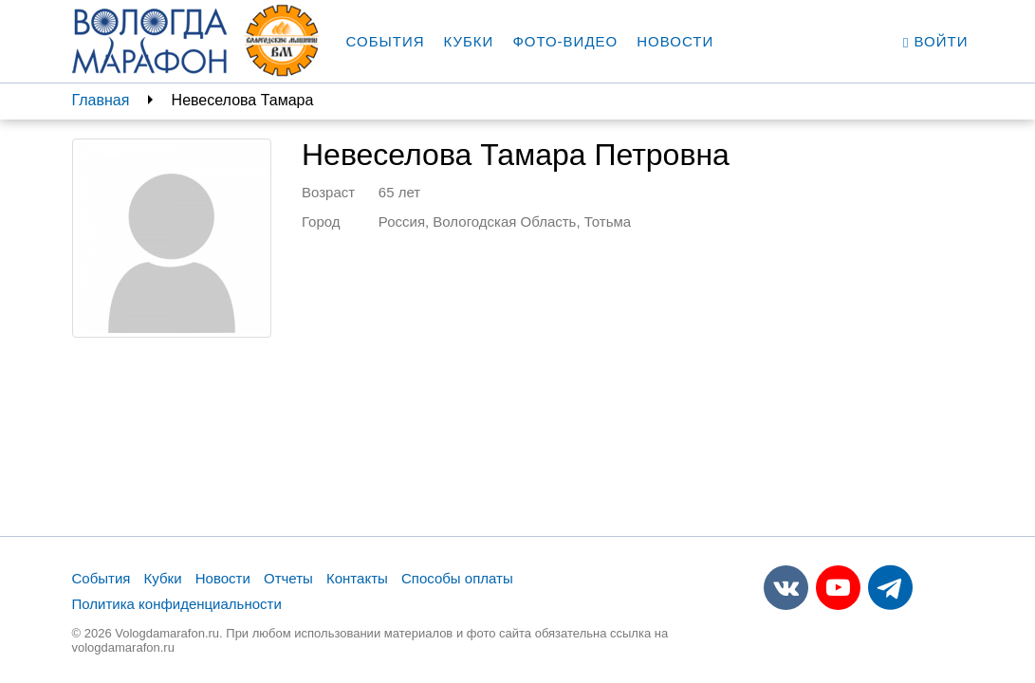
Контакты (357, 578)
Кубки (469, 41)
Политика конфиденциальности (177, 604)
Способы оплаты (457, 578)
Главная (101, 100)
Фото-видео (565, 41)
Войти (936, 41)
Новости (675, 41)
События (385, 41)
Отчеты (288, 578)
